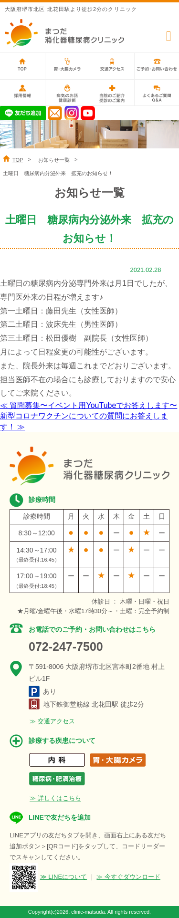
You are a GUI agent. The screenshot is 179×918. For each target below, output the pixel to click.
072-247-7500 (66, 646)
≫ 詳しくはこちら (55, 798)
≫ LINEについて (63, 876)
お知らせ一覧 (54, 160)
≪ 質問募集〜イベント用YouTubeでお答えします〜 (88, 405)
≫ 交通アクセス (52, 721)
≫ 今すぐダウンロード (128, 876)
